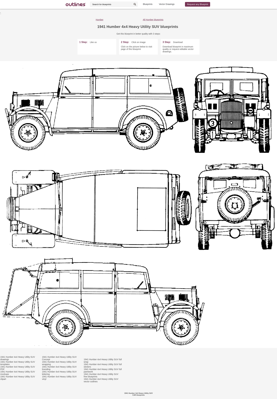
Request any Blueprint (197, 4)
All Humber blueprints (153, 19)
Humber (99, 19)
